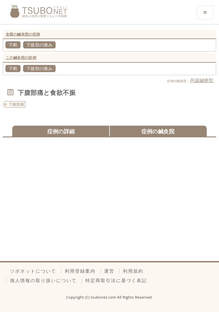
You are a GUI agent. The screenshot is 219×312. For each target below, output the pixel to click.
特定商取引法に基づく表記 (116, 280)
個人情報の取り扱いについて (43, 280)
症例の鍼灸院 (158, 131)
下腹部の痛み (39, 45)
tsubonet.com (104, 297)
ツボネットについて (33, 271)
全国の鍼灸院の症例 (23, 34)
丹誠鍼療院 (201, 80)
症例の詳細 (61, 131)
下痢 (13, 45)
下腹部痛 (16, 104)
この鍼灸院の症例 (21, 57)
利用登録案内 (80, 271)
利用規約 (133, 271)
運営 (109, 271)
